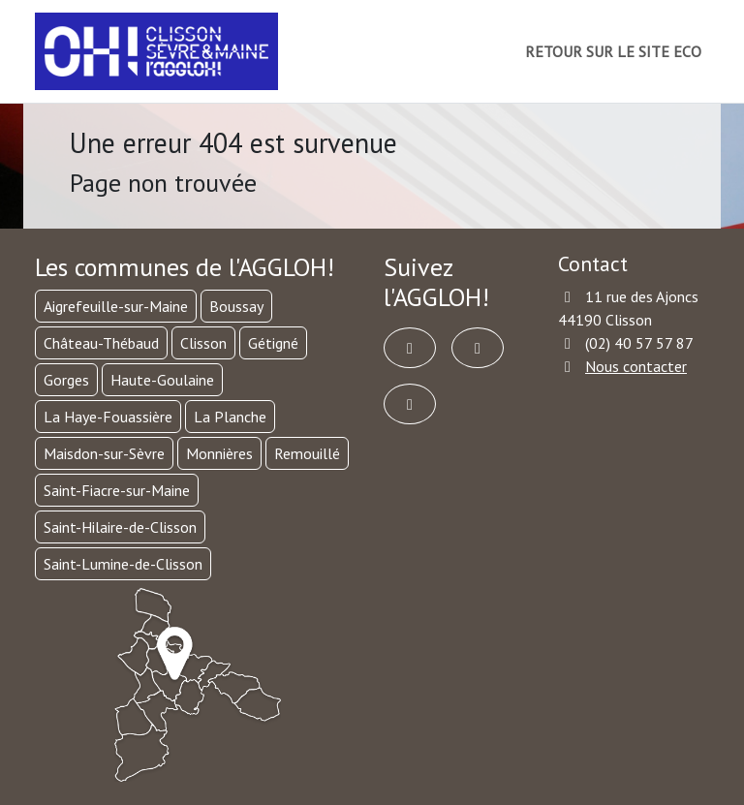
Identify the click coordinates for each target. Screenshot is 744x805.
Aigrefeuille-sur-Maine (116, 306)
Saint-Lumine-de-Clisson (123, 563)
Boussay (236, 306)
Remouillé (307, 453)
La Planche (230, 416)
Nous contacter (636, 366)
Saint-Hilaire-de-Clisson (120, 527)
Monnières (219, 453)
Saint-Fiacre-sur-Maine (117, 490)
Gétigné (273, 343)
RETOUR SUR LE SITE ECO (613, 51)
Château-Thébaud (101, 343)
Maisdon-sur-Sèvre (104, 453)
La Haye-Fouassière (108, 416)
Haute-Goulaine (162, 379)
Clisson (203, 343)
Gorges (66, 379)
